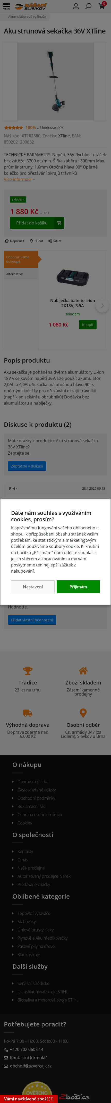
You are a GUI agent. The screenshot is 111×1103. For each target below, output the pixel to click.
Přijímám (78, 587)
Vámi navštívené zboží (26, 1099)
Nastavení (33, 587)
